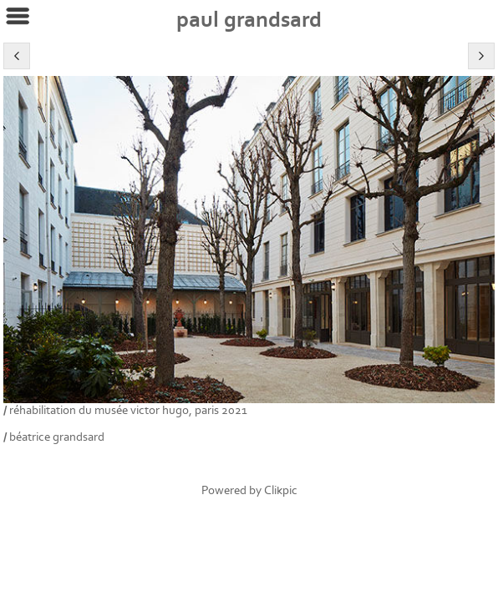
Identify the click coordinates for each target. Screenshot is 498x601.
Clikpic (280, 490)
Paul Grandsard (249, 20)
